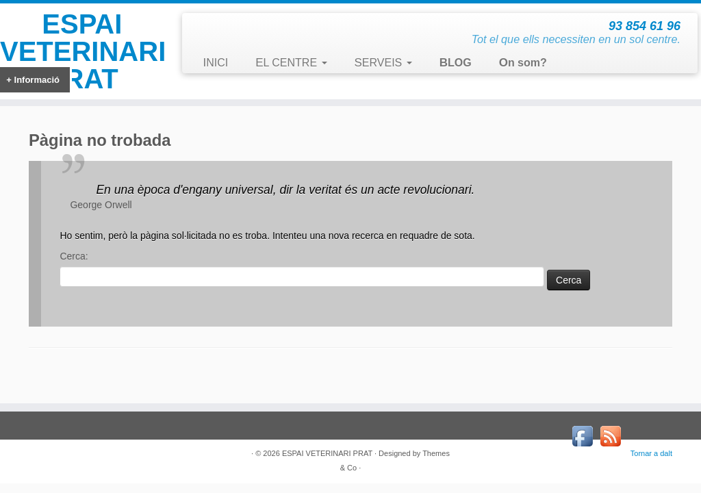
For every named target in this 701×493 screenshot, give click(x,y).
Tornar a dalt (651, 453)
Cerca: (74, 256)
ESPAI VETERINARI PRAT (82, 51)
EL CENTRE (291, 62)
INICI (215, 62)
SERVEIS (383, 62)
